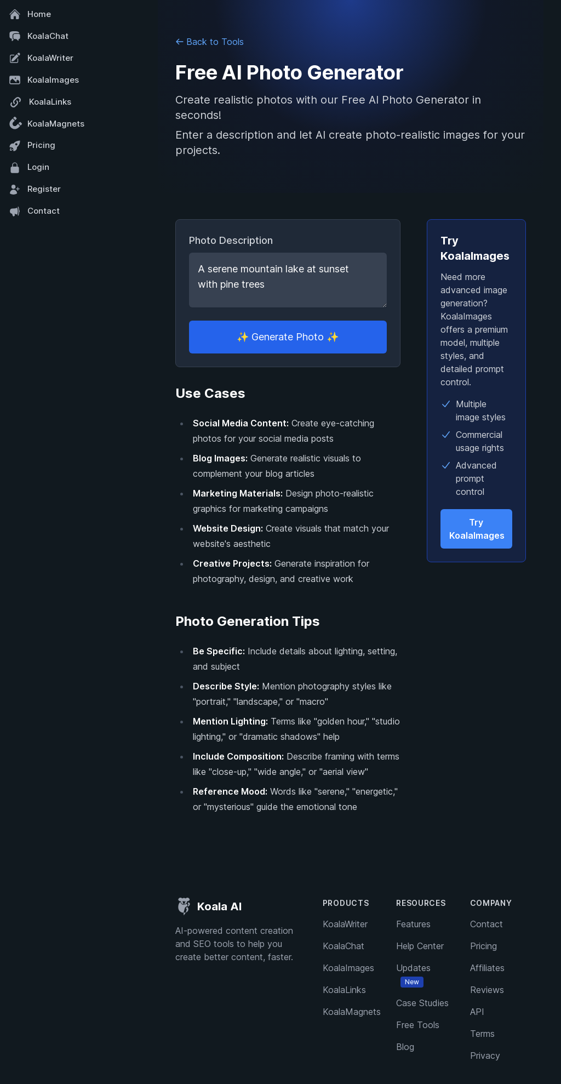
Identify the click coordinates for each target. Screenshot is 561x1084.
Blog (405, 1046)
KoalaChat (38, 36)
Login (29, 167)
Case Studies (422, 1002)
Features (413, 923)
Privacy (485, 1055)
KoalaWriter (41, 58)
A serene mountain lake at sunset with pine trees (288, 280)
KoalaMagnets (45, 124)
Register (35, 189)
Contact (34, 211)
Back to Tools (209, 41)
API (477, 1011)
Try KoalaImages (477, 529)
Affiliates (487, 967)
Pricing (32, 145)
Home (30, 14)
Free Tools (417, 1024)
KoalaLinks (40, 102)
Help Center (420, 945)
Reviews (487, 989)
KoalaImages (44, 80)
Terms (482, 1033)
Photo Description (231, 240)
